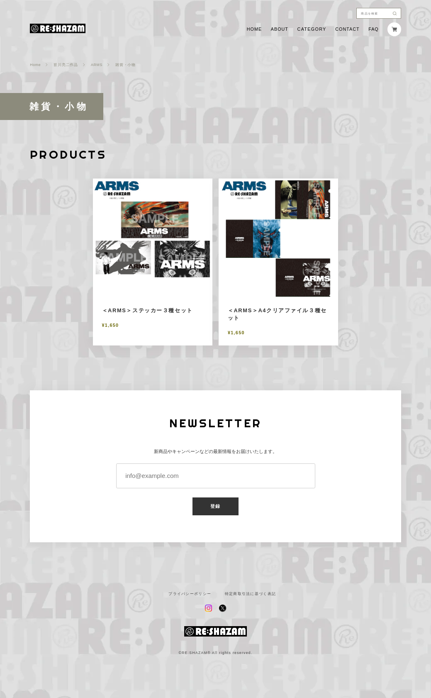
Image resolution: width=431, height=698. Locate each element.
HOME (254, 29)
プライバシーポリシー (189, 594)
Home (35, 65)
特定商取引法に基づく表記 (250, 594)
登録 (215, 506)
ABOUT (279, 29)
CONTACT (347, 29)
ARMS (96, 65)
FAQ (373, 29)
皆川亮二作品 (66, 65)
